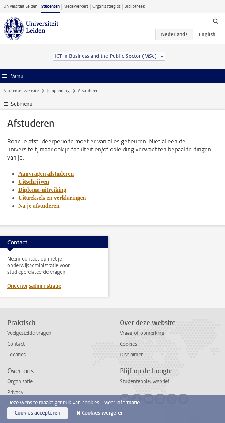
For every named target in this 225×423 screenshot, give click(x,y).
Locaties (16, 354)
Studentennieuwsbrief (144, 381)
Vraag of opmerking (142, 333)
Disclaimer (131, 354)
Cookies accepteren (37, 412)
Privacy (15, 392)
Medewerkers (76, 6)
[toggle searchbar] (215, 21)
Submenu (22, 104)
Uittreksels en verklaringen (52, 198)
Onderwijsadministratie (34, 285)
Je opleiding (58, 91)
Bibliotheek (135, 6)
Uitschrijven (33, 182)
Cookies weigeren (103, 412)
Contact (16, 344)
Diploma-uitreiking (42, 190)
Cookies (128, 344)
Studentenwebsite (21, 91)
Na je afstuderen (39, 206)
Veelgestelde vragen (29, 333)
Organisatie (20, 381)
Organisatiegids (106, 6)
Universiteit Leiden (20, 6)
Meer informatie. (122, 402)
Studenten (50, 6)
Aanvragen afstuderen (46, 174)
